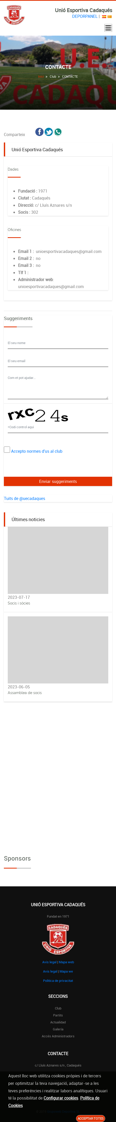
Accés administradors (58, 1036)
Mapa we (66, 971)
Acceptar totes (91, 1118)
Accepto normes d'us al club (36, 451)
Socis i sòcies (19, 603)
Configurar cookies (61, 1098)
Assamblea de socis (25, 693)
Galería (58, 1029)
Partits (58, 1015)
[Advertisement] (58, 770)
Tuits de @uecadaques (24, 498)
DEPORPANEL (85, 16)
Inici (41, 76)
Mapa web (66, 962)
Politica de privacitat (58, 980)
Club (58, 1008)
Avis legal (49, 962)
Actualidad (58, 1022)
